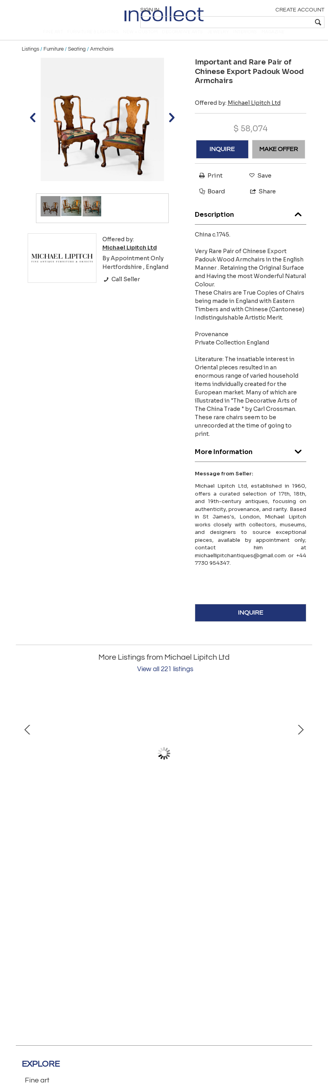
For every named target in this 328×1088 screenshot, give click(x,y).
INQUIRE (222, 160)
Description (251, 223)
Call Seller (121, 290)
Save (258, 186)
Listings (30, 60)
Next (300, 764)
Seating (77, 60)
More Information (251, 461)
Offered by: (238, 113)
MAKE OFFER (278, 160)
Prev (28, 764)
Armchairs (101, 60)
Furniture (53, 60)
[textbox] (267, 22)
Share (259, 202)
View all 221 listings (165, 680)
